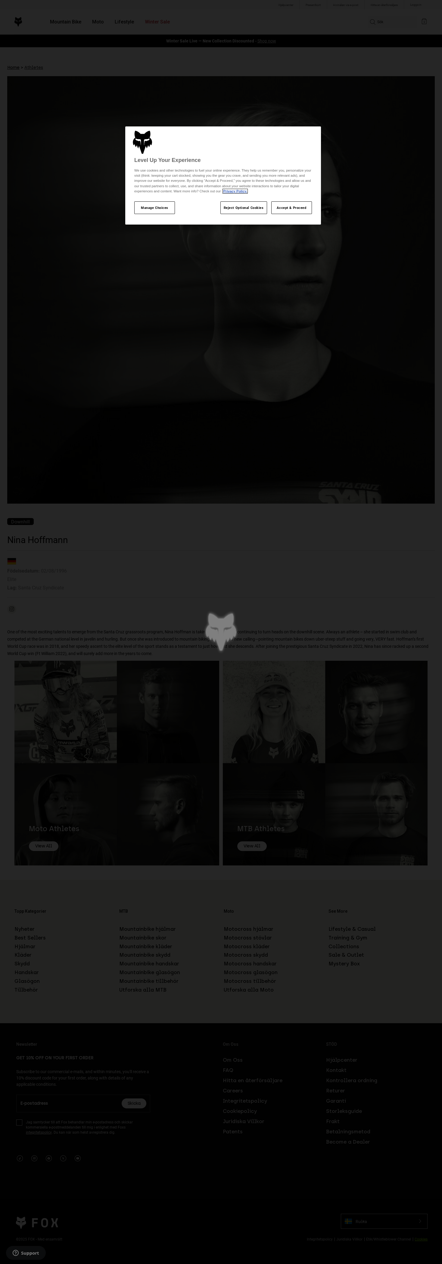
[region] (223, 175)
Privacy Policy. (235, 191)
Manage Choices (154, 207)
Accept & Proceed (291, 207)
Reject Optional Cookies (244, 207)
